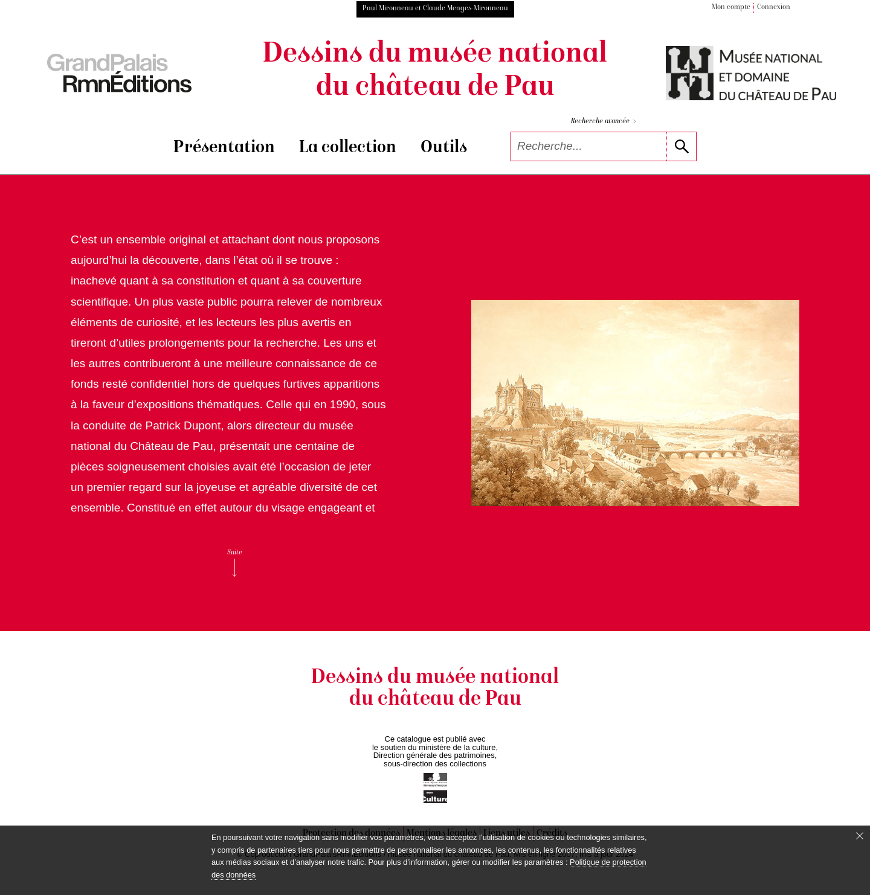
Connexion (773, 7)
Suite (234, 563)
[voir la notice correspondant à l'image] (635, 403)
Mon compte (731, 7)
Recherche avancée (603, 121)
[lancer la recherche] (681, 146)
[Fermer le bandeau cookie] (859, 836)
